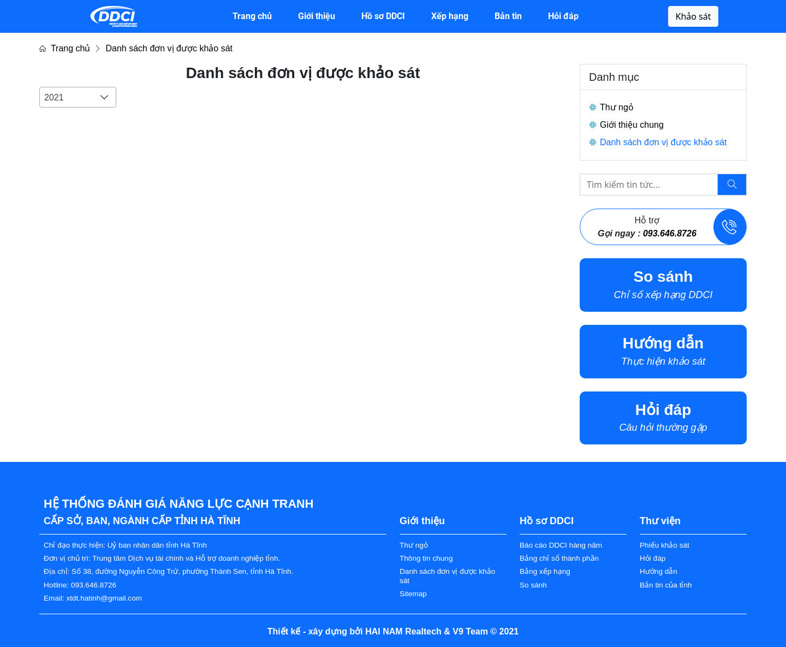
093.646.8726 (669, 233)
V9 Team (470, 631)
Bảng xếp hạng (545, 571)
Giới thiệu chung (632, 124)
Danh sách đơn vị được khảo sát (169, 48)
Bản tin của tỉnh (666, 585)
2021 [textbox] (54, 97)
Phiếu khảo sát (664, 545)
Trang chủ (64, 48)
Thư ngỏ (617, 107)
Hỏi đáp (652, 558)
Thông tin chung (426, 558)
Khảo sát (693, 16)
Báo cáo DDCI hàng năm (561, 545)
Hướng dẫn (658, 571)
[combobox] (77, 97)
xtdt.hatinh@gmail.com (104, 598)
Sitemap (413, 594)
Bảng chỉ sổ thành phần (559, 558)
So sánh (533, 585)
